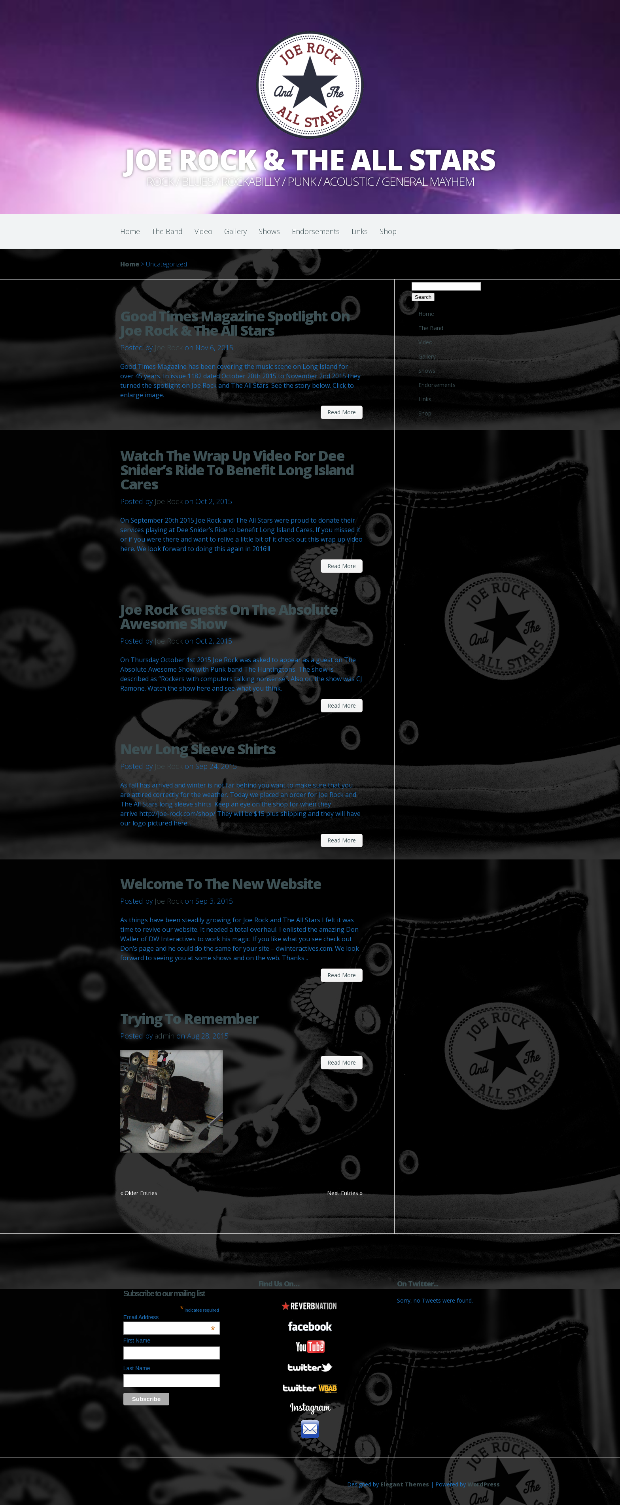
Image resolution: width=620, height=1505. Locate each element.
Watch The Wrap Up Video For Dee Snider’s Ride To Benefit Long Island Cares (236, 470)
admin (164, 1035)
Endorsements (316, 231)
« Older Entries (138, 1193)
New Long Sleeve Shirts (197, 749)
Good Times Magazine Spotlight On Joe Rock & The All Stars (235, 323)
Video (203, 231)
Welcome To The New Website (220, 883)
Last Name (136, 1368)
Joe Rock (169, 347)
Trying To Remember (189, 1018)
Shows (269, 231)
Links (360, 231)
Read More (341, 412)
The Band (167, 231)
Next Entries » (345, 1193)
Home (130, 231)
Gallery (235, 231)
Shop (388, 231)
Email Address (169, 1317)
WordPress (483, 1484)
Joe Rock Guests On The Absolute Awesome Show (229, 616)
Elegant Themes (404, 1484)
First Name (136, 1340)
